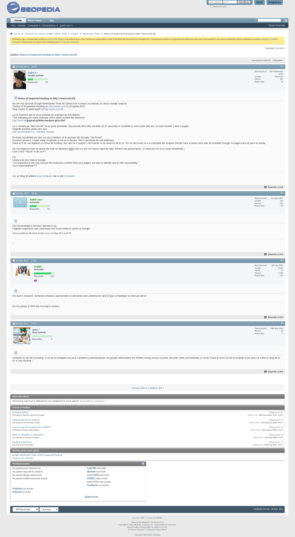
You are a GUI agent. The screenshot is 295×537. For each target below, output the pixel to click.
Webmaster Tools (91, 33)
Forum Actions (49, 25)
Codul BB (91, 468)
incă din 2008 (51, 39)
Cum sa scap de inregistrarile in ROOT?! (31, 427)
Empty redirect (140, 388)
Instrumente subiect (260, 60)
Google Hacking (20, 412)
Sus (281, 508)
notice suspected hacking (49, 455)
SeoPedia (156, 535)
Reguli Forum (91, 496)
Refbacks (16, 491)
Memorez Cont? (218, 7)
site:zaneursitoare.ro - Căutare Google (33, 131)
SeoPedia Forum (262, 508)
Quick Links (65, 25)
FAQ (13, 25)
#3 (282, 260)
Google (74, 33)
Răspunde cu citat (274, 187)
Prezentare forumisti (69, 42)
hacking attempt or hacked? (26, 419)
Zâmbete (91, 471)
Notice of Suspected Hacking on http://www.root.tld (48, 54)
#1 (282, 66)
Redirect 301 (156, 388)
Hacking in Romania (22, 442)
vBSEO (157, 527)
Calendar (21, 25)
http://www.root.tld (58, 106)
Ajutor (259, 2)
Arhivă (274, 508)
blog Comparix (44, 176)
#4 (282, 323)
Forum (18, 20)
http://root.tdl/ (19, 120)
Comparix (69, 176)
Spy (52, 20)
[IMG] (96, 475)
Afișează (276, 60)
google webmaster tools (24, 455)
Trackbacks (92, 485)
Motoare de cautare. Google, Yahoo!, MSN (46, 33)
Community (33, 25)
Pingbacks (17, 488)
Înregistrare (274, 2)
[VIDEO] (91, 478)
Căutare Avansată (276, 25)
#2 (282, 193)
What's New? (35, 20)
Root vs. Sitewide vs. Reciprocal (27, 434)
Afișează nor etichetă (22, 458)
